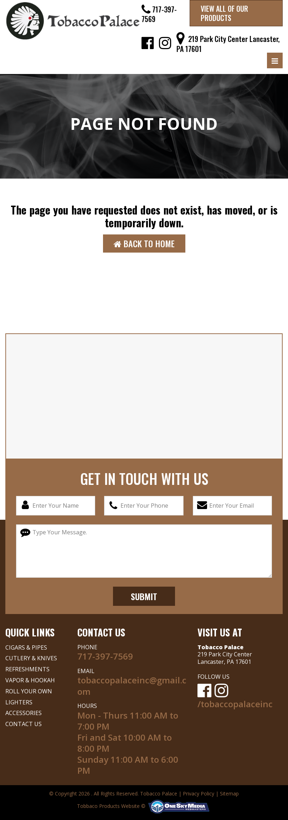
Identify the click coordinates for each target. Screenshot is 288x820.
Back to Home (144, 243)
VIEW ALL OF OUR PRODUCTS (224, 13)
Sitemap (229, 793)
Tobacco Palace (158, 793)
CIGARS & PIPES (26, 647)
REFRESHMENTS (27, 669)
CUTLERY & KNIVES (31, 658)
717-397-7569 (159, 14)
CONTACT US (23, 724)
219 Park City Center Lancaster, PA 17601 (227, 43)
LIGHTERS (18, 702)
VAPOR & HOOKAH (30, 680)
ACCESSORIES (23, 713)
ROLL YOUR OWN (28, 691)
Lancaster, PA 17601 (224, 662)
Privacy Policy (198, 793)
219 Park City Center (224, 654)
